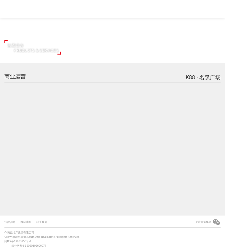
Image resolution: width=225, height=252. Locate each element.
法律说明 (9, 222)
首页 (52, 8)
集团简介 (98, 8)
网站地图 (25, 222)
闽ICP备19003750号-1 (17, 241)
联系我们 (41, 222)
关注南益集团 (203, 222)
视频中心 (73, 8)
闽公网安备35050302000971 (29, 246)
